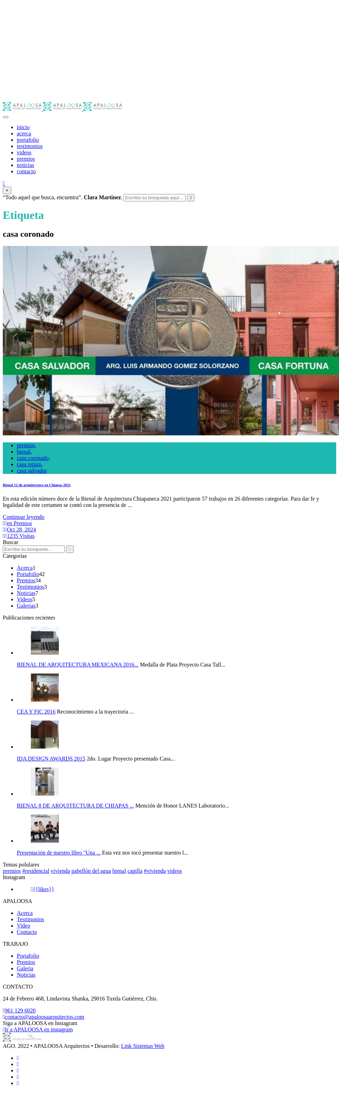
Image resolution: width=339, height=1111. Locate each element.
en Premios (17, 523)
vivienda (60, 871)
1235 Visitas (19, 536)
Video (23, 926)
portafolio (28, 140)
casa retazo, (30, 464)
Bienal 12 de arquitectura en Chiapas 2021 (37, 485)
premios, (26, 445)
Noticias (26, 593)
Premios (26, 580)
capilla (135, 871)
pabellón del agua (91, 871)
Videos (24, 599)
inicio (23, 127)
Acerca (25, 568)
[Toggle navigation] (5, 117)
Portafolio (28, 574)
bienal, (24, 452)
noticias (25, 165)
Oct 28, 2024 (19, 530)
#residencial (35, 871)
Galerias (26, 606)
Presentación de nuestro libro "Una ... (59, 853)
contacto (26, 171)
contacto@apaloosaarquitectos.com (44, 1017)
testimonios (30, 146)
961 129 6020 (20, 1010)
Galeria (25, 968)
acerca (24, 133)
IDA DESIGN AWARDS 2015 (51, 759)
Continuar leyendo (23, 517)
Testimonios (30, 587)
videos (24, 152)
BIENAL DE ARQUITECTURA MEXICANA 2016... (77, 665)
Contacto (27, 932)
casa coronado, (33, 458)
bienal (119, 871)
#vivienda (155, 871)
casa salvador (32, 471)
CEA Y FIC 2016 (36, 712)
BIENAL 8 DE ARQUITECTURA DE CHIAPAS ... (75, 806)
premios (26, 159)
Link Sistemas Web (143, 1046)
